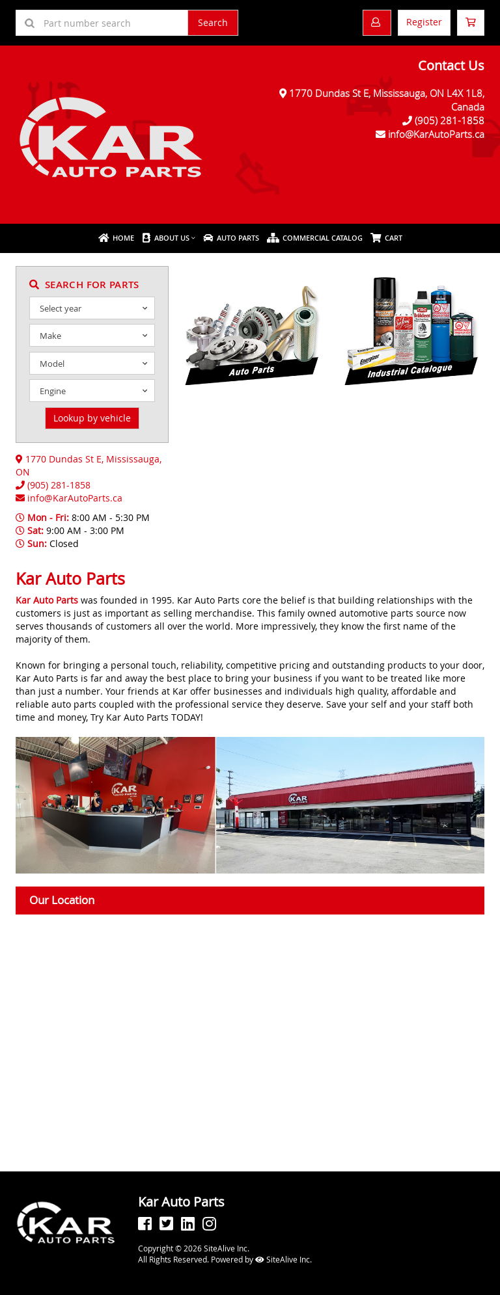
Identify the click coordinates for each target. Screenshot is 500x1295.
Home (116, 238)
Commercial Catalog (315, 238)
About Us (165, 238)
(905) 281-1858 (449, 120)
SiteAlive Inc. (283, 1259)
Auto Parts (231, 238)
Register (424, 22)
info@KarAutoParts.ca (436, 133)
